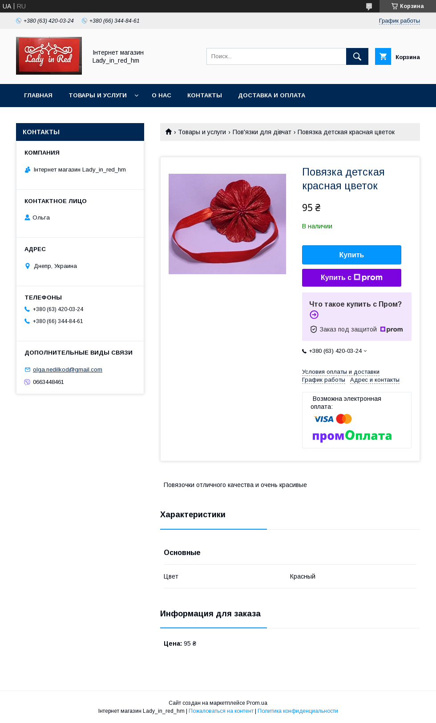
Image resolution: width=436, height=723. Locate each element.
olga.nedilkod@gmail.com (67, 369)
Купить (351, 255)
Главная (38, 95)
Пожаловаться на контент (221, 711)
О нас (161, 95)
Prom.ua (256, 703)
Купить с (352, 278)
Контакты (204, 95)
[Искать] (357, 56)
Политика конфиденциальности (298, 711)
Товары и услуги (98, 95)
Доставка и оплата (271, 95)
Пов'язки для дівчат (262, 132)
